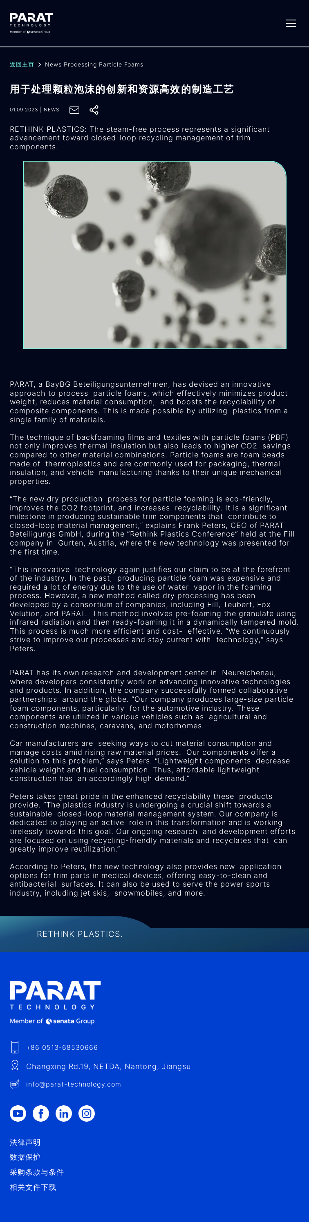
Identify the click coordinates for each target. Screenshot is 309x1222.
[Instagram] (89, 1113)
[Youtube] (21, 1113)
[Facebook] (44, 1113)
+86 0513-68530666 (62, 1047)
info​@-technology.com (73, 1084)
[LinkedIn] (67, 1113)
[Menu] (291, 23)
